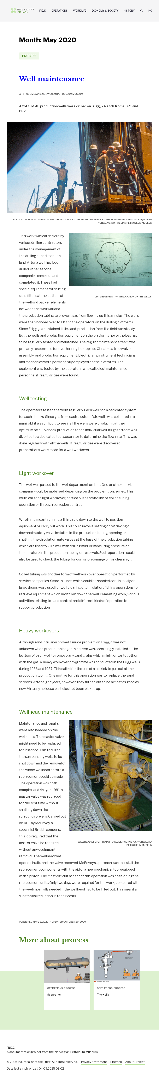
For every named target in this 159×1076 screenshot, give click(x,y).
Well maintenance (51, 79)
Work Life (79, 10)
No (150, 10)
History (129, 10)
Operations (60, 10)
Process (29, 56)
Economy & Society (105, 10)
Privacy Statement (94, 1062)
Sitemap (116, 1062)
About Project (135, 1062)
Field (42, 10)
